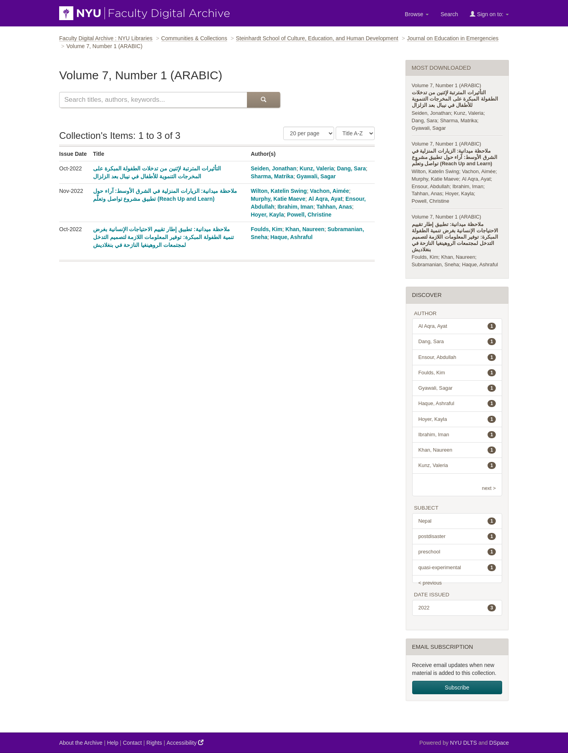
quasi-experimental (457, 567)
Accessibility (185, 742)
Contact (132, 743)
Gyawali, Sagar (316, 176)
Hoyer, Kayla (267, 214)
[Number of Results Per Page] (308, 133)
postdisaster (457, 536)
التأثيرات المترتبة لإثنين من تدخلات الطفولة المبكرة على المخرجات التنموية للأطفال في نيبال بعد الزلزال (455, 99)
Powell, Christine (309, 214)
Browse (417, 14)
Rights (154, 743)
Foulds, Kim (266, 229)
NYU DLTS (463, 743)
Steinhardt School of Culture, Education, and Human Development (317, 38)
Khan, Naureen (305, 229)
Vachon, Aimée (329, 191)
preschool (457, 551)
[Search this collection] (153, 100)
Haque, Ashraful (292, 237)
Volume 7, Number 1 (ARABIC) (446, 85)
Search (449, 14)
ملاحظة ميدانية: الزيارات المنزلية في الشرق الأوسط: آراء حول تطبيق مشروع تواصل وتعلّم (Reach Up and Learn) (454, 157)
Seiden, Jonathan (274, 168)
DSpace (499, 743)
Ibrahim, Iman (295, 207)
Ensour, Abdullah (431, 186)
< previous (430, 583)
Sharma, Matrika (272, 176)
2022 (457, 607)
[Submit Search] (263, 100)
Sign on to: (489, 14)
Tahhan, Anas (334, 207)
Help (112, 743)
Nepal (457, 521)
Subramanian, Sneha (435, 264)
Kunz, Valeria (316, 168)
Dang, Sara (351, 168)
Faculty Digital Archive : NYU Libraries (106, 38)
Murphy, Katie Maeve (278, 199)
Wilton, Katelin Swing (279, 191)
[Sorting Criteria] (355, 133)
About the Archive (81, 743)
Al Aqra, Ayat (325, 199)
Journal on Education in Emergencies (453, 38)
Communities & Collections (194, 38)
